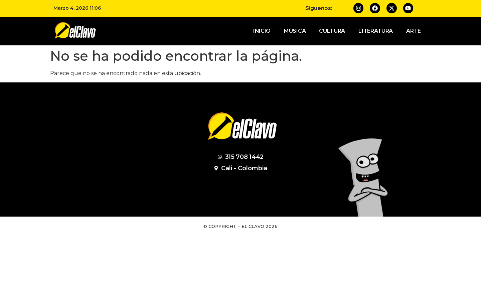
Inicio (262, 31)
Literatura (375, 31)
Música (295, 31)
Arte (413, 31)
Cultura (332, 31)
